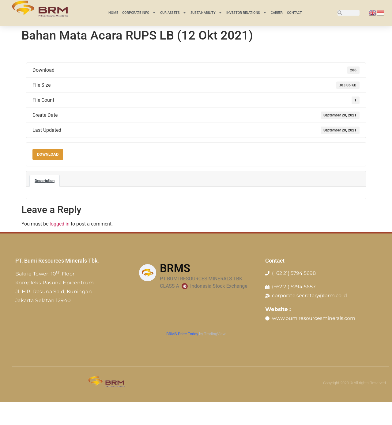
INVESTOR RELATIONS (246, 12)
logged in (60, 224)
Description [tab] (45, 180)
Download (47, 154)
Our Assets (173, 12)
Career (277, 13)
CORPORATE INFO (139, 12)
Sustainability (206, 12)
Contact (294, 13)
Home (113, 13)
